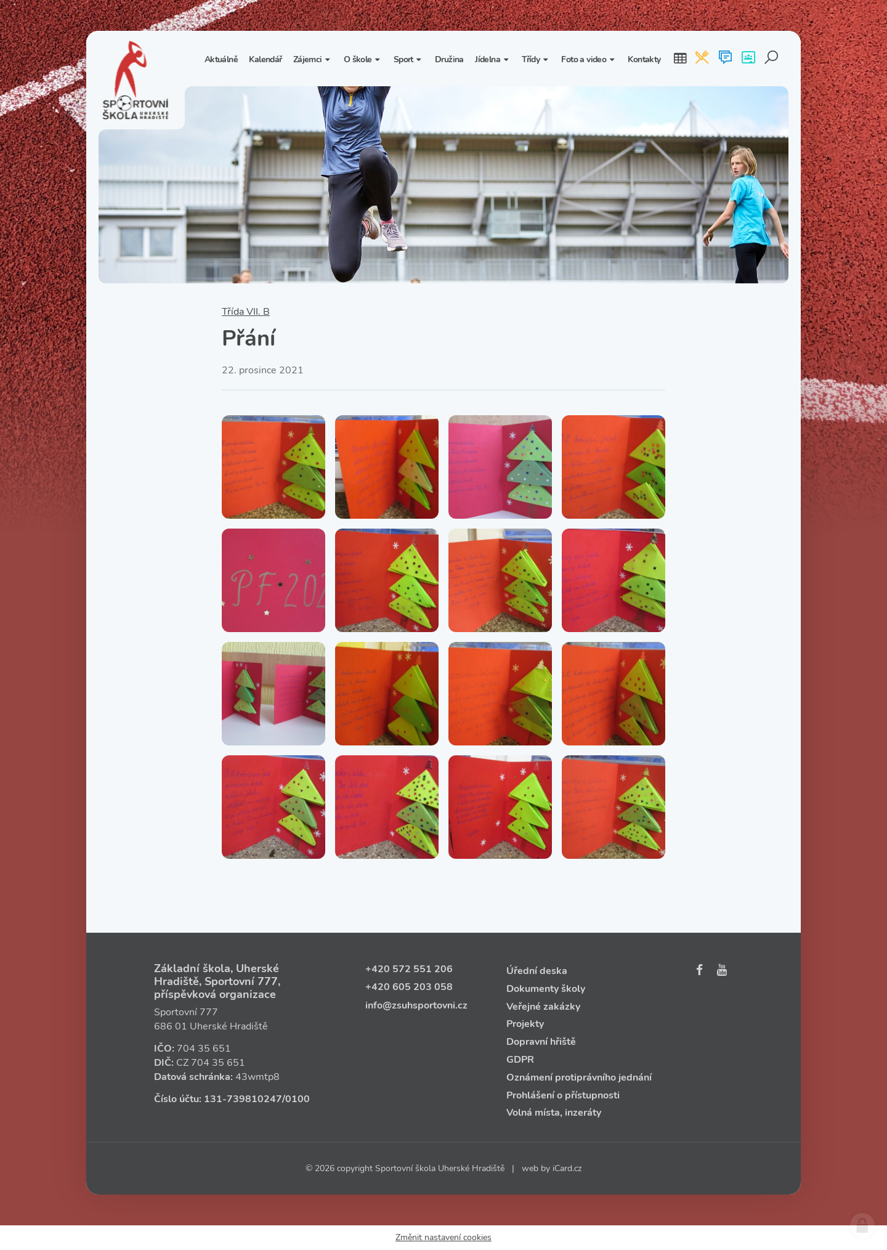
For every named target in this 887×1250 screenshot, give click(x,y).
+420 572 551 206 (409, 969)
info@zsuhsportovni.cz (416, 1005)
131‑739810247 (243, 1099)
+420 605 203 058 (409, 987)
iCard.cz (567, 1168)
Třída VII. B (246, 312)
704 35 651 (204, 1048)
